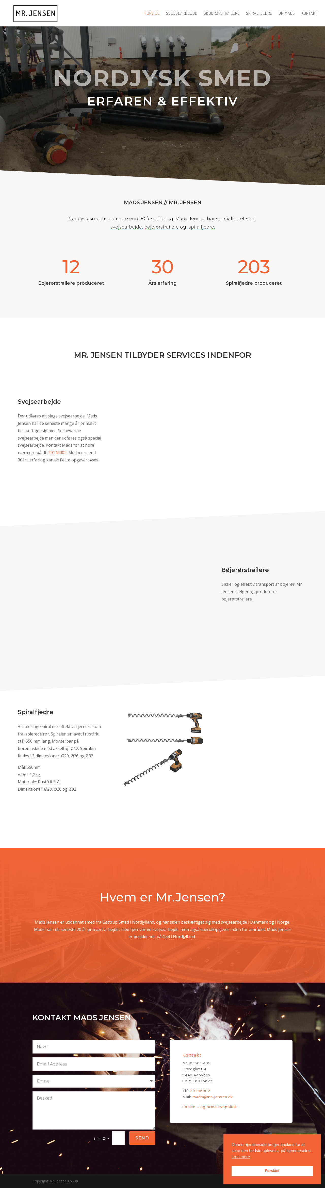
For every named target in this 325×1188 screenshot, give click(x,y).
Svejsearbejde (181, 13)
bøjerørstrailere (161, 220)
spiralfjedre (201, 220)
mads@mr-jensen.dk (212, 1096)
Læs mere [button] (241, 1157)
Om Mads (287, 13)
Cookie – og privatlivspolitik (209, 1106)
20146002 (200, 1090)
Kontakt (309, 13)
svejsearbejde (126, 220)
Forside (152, 13)
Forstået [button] (272, 1171)
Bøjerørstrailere (222, 13)
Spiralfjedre (259, 13)
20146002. (76, 452)
